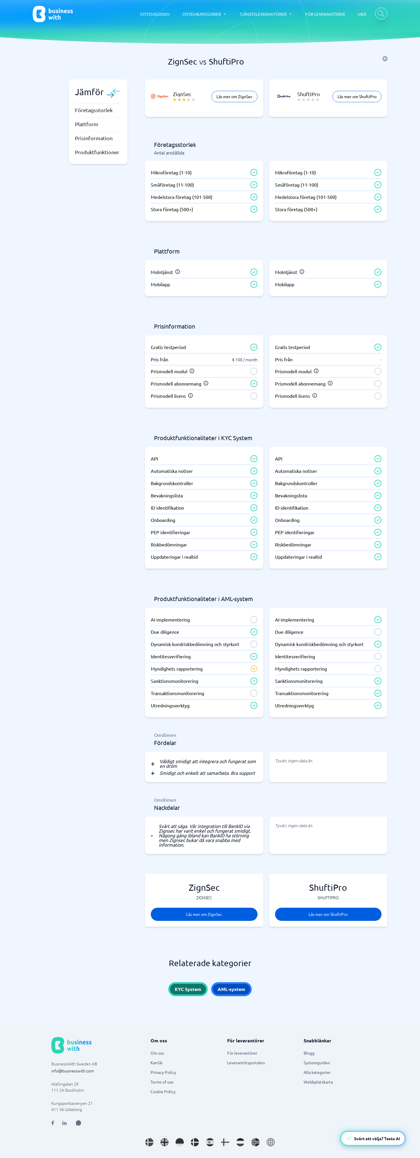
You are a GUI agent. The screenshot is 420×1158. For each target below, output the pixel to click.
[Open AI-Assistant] (373, 1138)
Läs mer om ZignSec (234, 96)
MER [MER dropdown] (362, 14)
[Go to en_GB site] (164, 1142)
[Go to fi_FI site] (225, 1142)
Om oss (157, 1052)
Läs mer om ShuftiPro (357, 96)
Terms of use (162, 1081)
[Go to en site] (271, 1142)
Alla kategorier (317, 1072)
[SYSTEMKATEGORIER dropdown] (205, 14)
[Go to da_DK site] (195, 1142)
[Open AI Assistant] (78, 1122)
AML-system (231, 989)
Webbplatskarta (318, 1081)
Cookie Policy (163, 1091)
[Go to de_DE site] (180, 1142)
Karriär (156, 1062)
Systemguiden (317, 1062)
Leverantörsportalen (246, 1062)
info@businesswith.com (72, 1071)
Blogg (309, 1052)
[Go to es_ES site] (210, 1142)
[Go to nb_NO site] (255, 1142)
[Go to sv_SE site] (149, 1142)
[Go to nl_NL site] (240, 1142)
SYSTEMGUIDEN (154, 14)
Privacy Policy (163, 1072)
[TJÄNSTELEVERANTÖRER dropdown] (266, 14)
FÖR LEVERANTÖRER (325, 14)
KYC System (188, 989)
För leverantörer (242, 1052)
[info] (385, 58)
